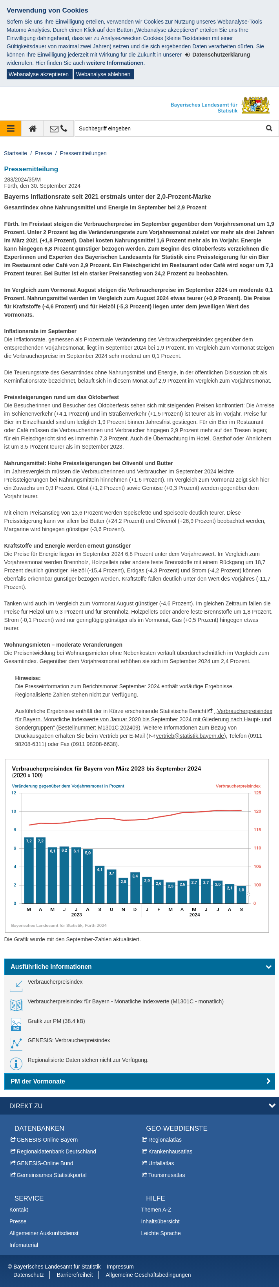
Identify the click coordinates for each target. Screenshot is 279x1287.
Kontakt (18, 1209)
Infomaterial (23, 1245)
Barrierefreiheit (75, 1275)
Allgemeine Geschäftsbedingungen (148, 1275)
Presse (43, 153)
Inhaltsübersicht (160, 1221)
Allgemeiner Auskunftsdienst (43, 1233)
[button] (140, 967)
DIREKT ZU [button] (25, 1105)
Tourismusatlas (166, 1175)
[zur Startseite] (33, 128)
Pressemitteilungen (83, 153)
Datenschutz (28, 1275)
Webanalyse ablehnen (103, 74)
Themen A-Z (156, 1209)
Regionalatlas (165, 1140)
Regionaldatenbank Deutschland (56, 1151)
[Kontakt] (59, 128)
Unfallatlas (161, 1163)
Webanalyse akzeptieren (39, 74)
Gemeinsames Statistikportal (52, 1175)
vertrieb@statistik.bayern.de (190, 736)
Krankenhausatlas (170, 1151)
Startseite (15, 153)
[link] (46, 985)
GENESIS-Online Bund (45, 1163)
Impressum (120, 1266)
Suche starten (268, 128)
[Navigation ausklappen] (11, 128)
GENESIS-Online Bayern (47, 1140)
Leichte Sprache (161, 1233)
